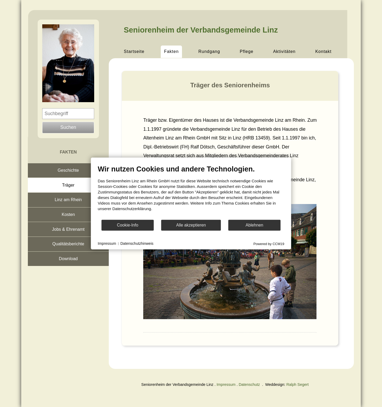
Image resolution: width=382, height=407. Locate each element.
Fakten (171, 51)
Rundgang (209, 51)
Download (68, 258)
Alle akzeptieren (191, 225)
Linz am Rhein (68, 199)
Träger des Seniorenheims (230, 85)
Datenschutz (249, 384)
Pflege (246, 51)
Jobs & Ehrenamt (68, 229)
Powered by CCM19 (268, 244)
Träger (68, 185)
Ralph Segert (297, 384)
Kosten (68, 214)
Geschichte (68, 170)
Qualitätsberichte (68, 244)
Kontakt (323, 51)
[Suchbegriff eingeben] (68, 113)
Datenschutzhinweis (137, 243)
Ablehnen (254, 225)
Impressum (226, 384)
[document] (191, 192)
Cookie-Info (127, 225)
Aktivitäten (284, 51)
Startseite (134, 51)
